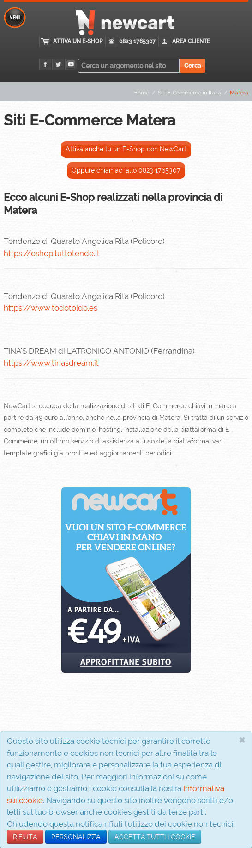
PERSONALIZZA (76, 837)
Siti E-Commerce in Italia (189, 92)
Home (141, 92)
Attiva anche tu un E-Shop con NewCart (126, 149)
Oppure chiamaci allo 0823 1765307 (126, 170)
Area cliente (191, 41)
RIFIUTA (25, 837)
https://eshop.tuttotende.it (52, 253)
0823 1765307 (137, 41)
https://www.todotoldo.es (50, 307)
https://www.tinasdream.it (51, 363)
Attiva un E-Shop (77, 41)
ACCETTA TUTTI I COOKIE (154, 837)
